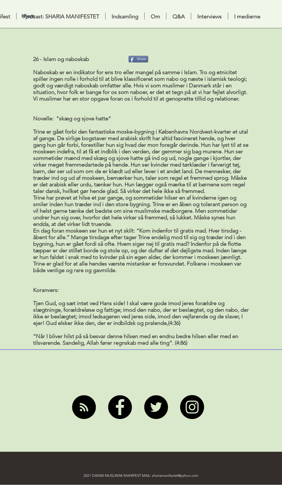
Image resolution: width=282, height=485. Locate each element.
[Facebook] (120, 407)
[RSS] (84, 407)
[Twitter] (156, 407)
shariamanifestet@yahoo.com (175, 475)
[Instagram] (192, 407)
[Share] (138, 59)
